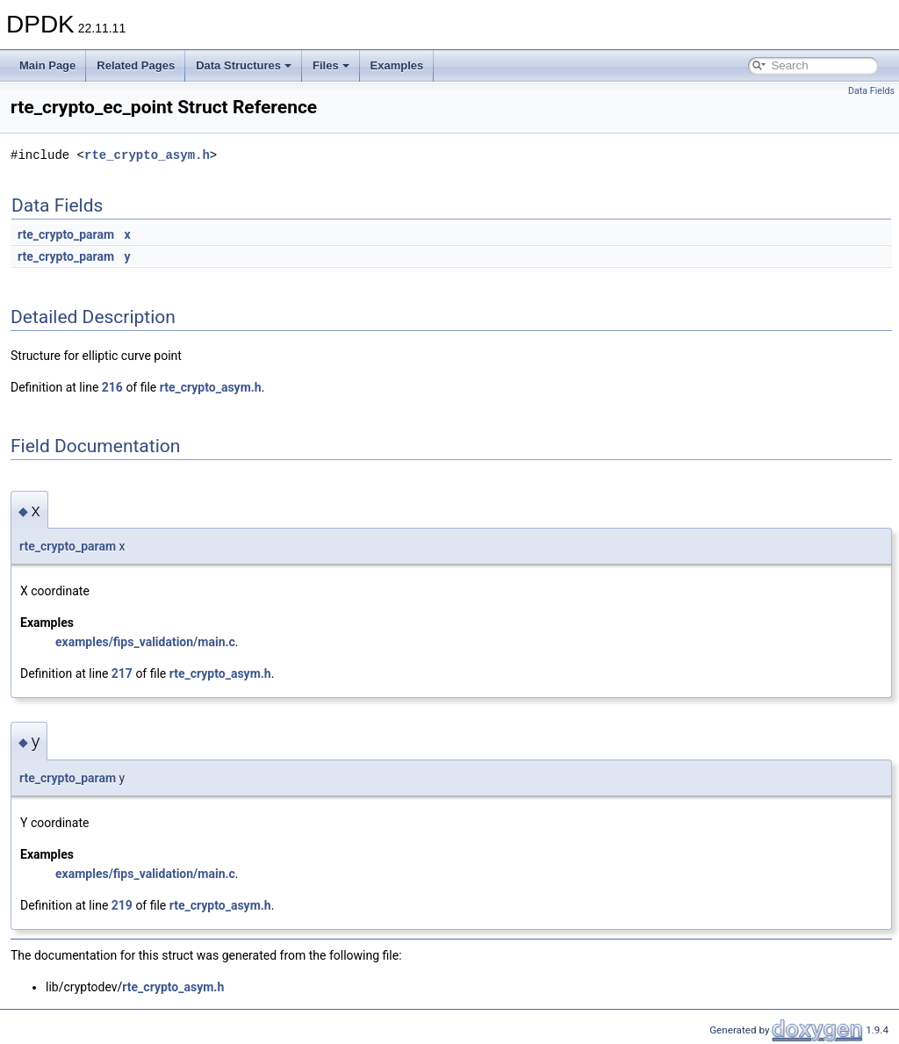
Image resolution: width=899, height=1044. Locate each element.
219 (122, 905)
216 (112, 387)
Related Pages (136, 65)
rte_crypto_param (66, 234)
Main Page (47, 65)
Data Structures (243, 65)
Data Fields (871, 91)
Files (331, 65)
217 (122, 673)
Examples (397, 65)
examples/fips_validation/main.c (145, 642)
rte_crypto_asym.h (147, 155)
